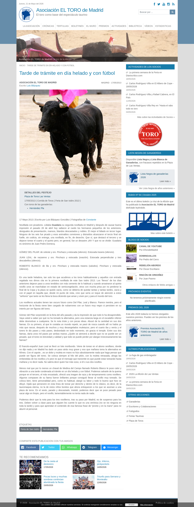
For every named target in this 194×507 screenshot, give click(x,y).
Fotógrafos (133, 411)
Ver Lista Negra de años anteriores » (157, 188)
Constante (91, 219)
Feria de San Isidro (30, 429)
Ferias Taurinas (135, 416)
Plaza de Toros (135, 421)
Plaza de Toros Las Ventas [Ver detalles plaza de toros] (38, 196)
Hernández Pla (37, 208)
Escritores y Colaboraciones (141, 406)
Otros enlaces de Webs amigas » (158, 285)
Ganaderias (133, 401)
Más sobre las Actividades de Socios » (156, 117)
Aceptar (132, 505)
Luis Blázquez (33, 85)
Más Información (146, 505)
